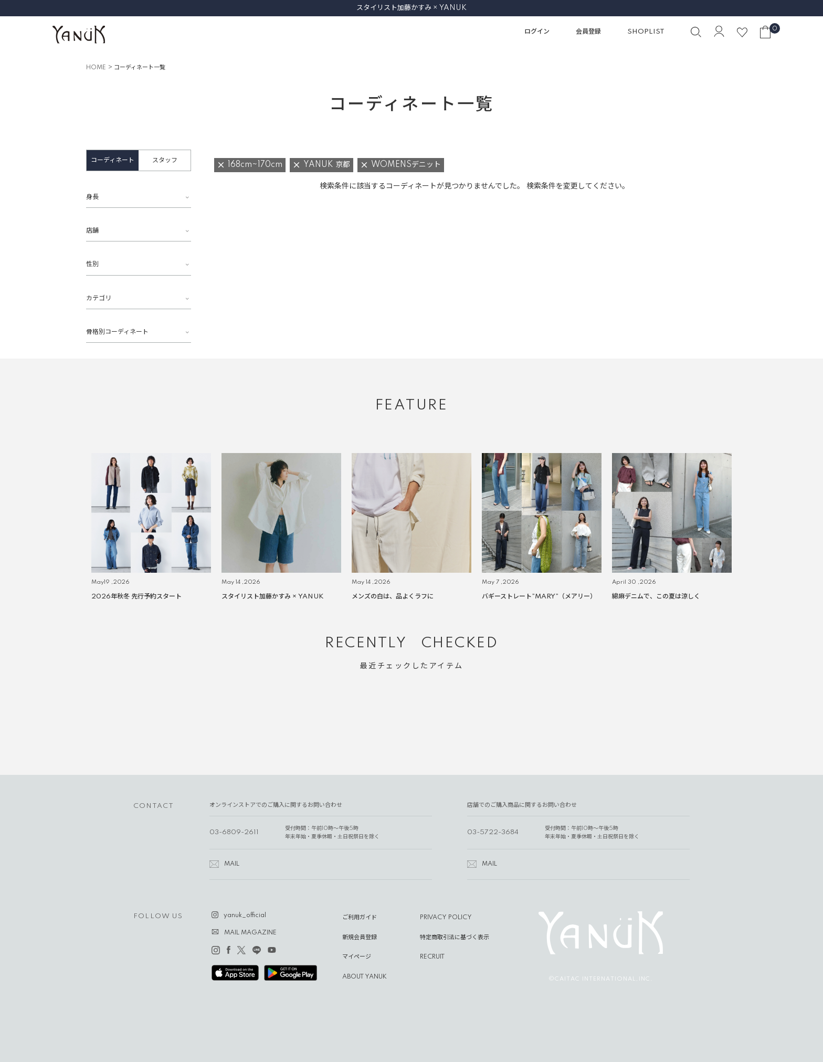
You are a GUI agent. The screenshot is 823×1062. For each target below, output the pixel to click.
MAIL (231, 864)
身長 (92, 197)
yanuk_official (245, 915)
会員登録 (588, 31)
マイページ (356, 957)
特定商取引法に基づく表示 (454, 937)
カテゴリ (98, 298)
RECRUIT (432, 957)
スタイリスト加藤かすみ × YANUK (411, 8)
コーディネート (112, 160)
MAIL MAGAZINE (250, 933)
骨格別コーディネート (117, 332)
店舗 (92, 230)
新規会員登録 (359, 937)
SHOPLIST (645, 31)
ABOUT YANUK (364, 977)
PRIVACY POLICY (446, 917)
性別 (92, 264)
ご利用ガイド (359, 917)
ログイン (537, 31)
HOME (96, 68)
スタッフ (164, 160)
